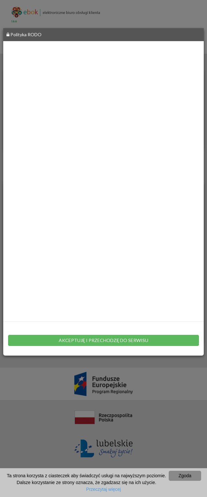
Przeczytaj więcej (103, 489)
